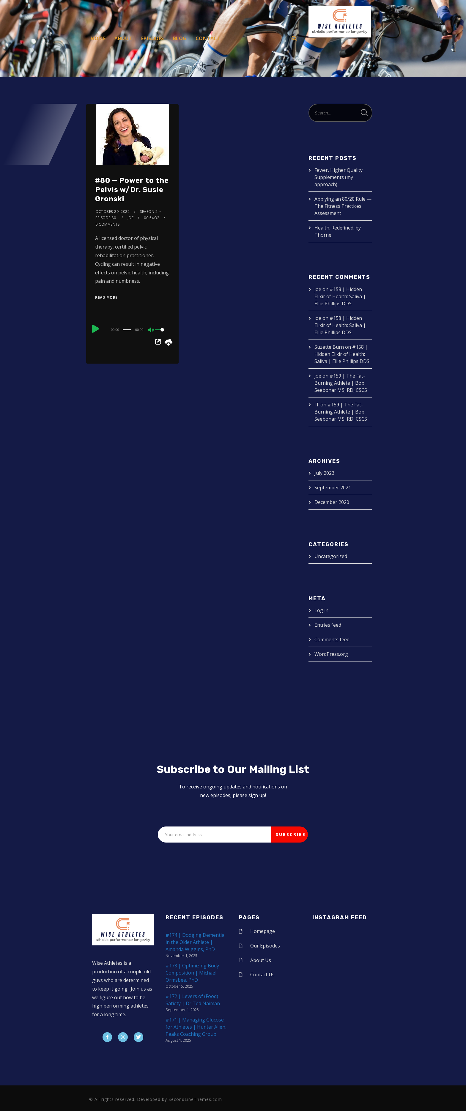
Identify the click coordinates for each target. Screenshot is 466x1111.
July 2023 (324, 473)
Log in (321, 610)
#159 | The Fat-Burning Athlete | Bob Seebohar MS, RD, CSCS (340, 383)
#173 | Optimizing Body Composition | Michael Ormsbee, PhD (192, 972)
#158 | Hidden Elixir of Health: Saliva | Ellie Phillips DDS (340, 296)
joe (130, 217)
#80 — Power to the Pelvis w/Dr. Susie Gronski (132, 189)
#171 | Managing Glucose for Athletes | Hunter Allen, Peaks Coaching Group (196, 1026)
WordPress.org (331, 654)
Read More (106, 297)
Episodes (152, 38)
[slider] (127, 329)
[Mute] (151, 330)
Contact (208, 38)
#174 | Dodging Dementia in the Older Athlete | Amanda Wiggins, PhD (195, 942)
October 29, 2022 (112, 211)
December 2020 (331, 502)
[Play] (96, 329)
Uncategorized (330, 556)
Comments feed (332, 639)
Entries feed (327, 625)
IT (316, 404)
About (123, 38)
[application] (132, 329)
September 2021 (332, 487)
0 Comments (107, 224)
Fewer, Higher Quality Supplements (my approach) (338, 177)
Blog (180, 38)
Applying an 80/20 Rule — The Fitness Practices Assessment (342, 206)
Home (98, 38)
